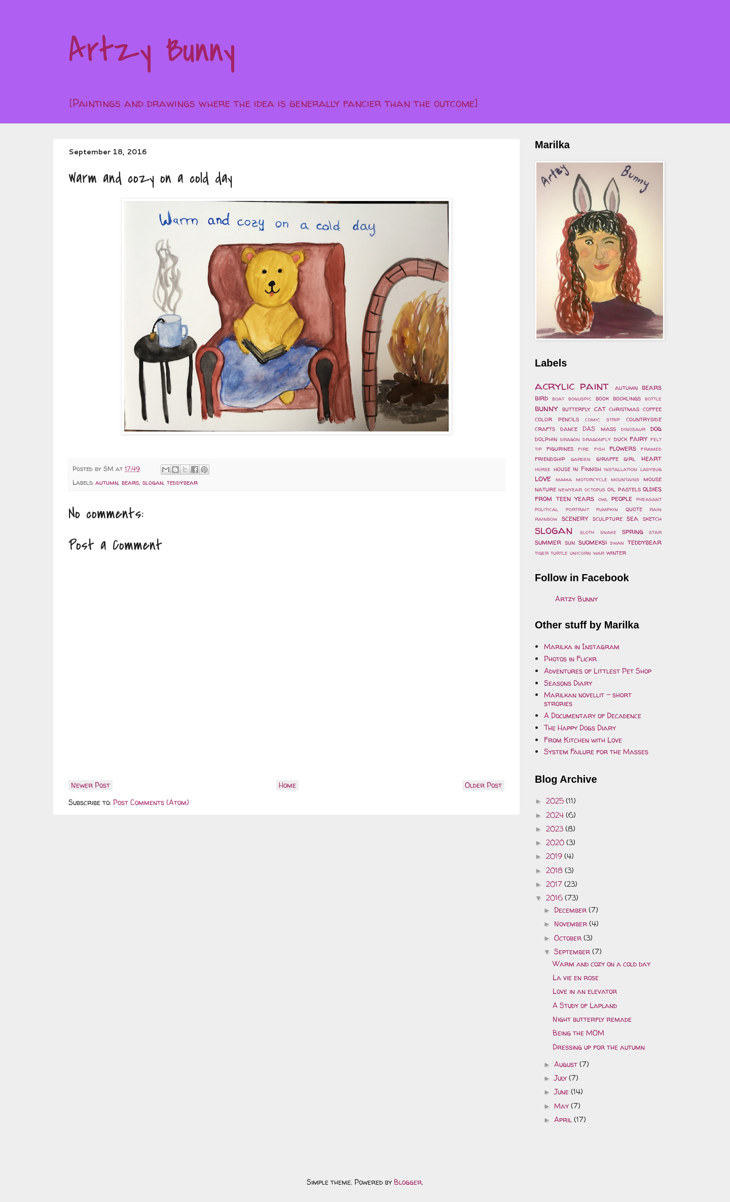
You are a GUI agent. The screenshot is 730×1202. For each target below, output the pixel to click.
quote (634, 509)
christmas (624, 409)
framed (651, 449)
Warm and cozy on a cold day (601, 964)
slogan (152, 482)
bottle (653, 398)
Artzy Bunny (151, 50)
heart (651, 458)
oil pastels (623, 489)
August (566, 1064)
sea (632, 518)
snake (608, 532)
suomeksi (592, 542)
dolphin (546, 439)
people (621, 498)
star (655, 532)
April (564, 1119)
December (571, 910)
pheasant (649, 499)
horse (543, 469)
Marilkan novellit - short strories (588, 699)
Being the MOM (578, 1033)
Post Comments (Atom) (151, 802)
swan (617, 543)
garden (581, 459)
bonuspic (580, 398)
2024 (556, 815)
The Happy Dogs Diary (580, 727)
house (562, 468)
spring (632, 531)
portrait (577, 509)
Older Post (483, 785)
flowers (622, 448)
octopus (595, 489)
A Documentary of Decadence (592, 715)
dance (568, 428)
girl (630, 458)
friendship (550, 458)
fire (583, 449)
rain (655, 509)
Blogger (408, 1182)
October (568, 938)
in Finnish (587, 468)
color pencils (557, 419)
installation (620, 469)
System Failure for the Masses (596, 751)
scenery (575, 518)
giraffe (607, 458)
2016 (555, 898)
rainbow (546, 519)
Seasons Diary (568, 683)
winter (616, 552)
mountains (625, 479)
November (571, 923)
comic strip (602, 419)
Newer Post (90, 785)
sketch (652, 518)
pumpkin (607, 509)
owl (603, 499)
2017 (555, 884)
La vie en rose (576, 977)
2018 (555, 870)
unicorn (580, 553)
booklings (627, 398)
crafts (545, 428)
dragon (570, 439)
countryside (644, 419)
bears (130, 482)
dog (656, 428)
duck (620, 439)
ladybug (651, 469)
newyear (570, 489)
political (546, 509)
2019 (555, 856)
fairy (638, 438)
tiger (542, 553)
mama (564, 479)
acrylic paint (572, 385)
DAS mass (598, 428)
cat (600, 408)
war (598, 553)
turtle (559, 553)
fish (599, 449)
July (561, 1078)
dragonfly (596, 439)
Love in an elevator (585, 991)
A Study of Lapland (585, 1005)
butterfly (576, 409)
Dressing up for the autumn (599, 1047)
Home (287, 785)
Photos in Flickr (570, 658)
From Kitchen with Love (583, 740)
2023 (555, 828)
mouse (652, 479)
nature (545, 489)
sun (570, 542)
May (562, 1106)
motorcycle (591, 479)
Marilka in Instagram (581, 646)
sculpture (608, 518)
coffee (652, 409)
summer (548, 542)
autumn (106, 482)
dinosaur (633, 429)
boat (558, 398)
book (602, 398)
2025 (556, 801)
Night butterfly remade (592, 1019)
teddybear (182, 482)
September (573, 951)
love (543, 478)
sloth (587, 532)
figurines (559, 448)
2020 (556, 842)
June (562, 1091)
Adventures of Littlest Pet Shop (597, 671)
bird (541, 398)
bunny (546, 408)
